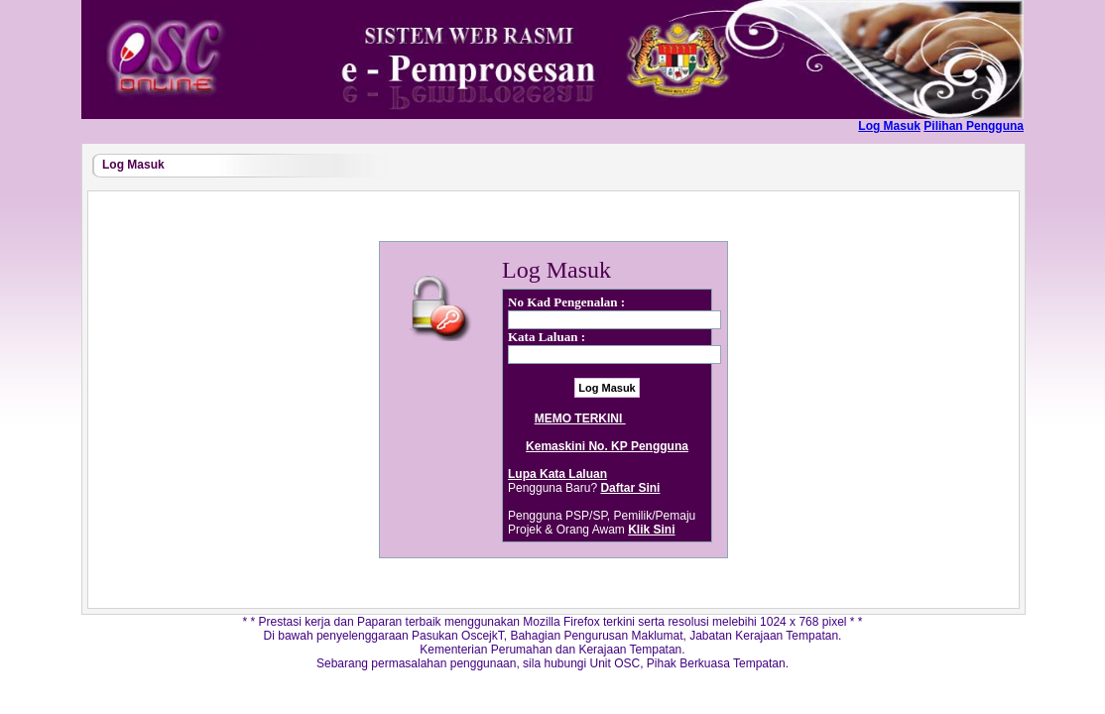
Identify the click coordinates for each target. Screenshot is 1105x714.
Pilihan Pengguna (973, 126)
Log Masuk (889, 126)
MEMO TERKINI (607, 418)
